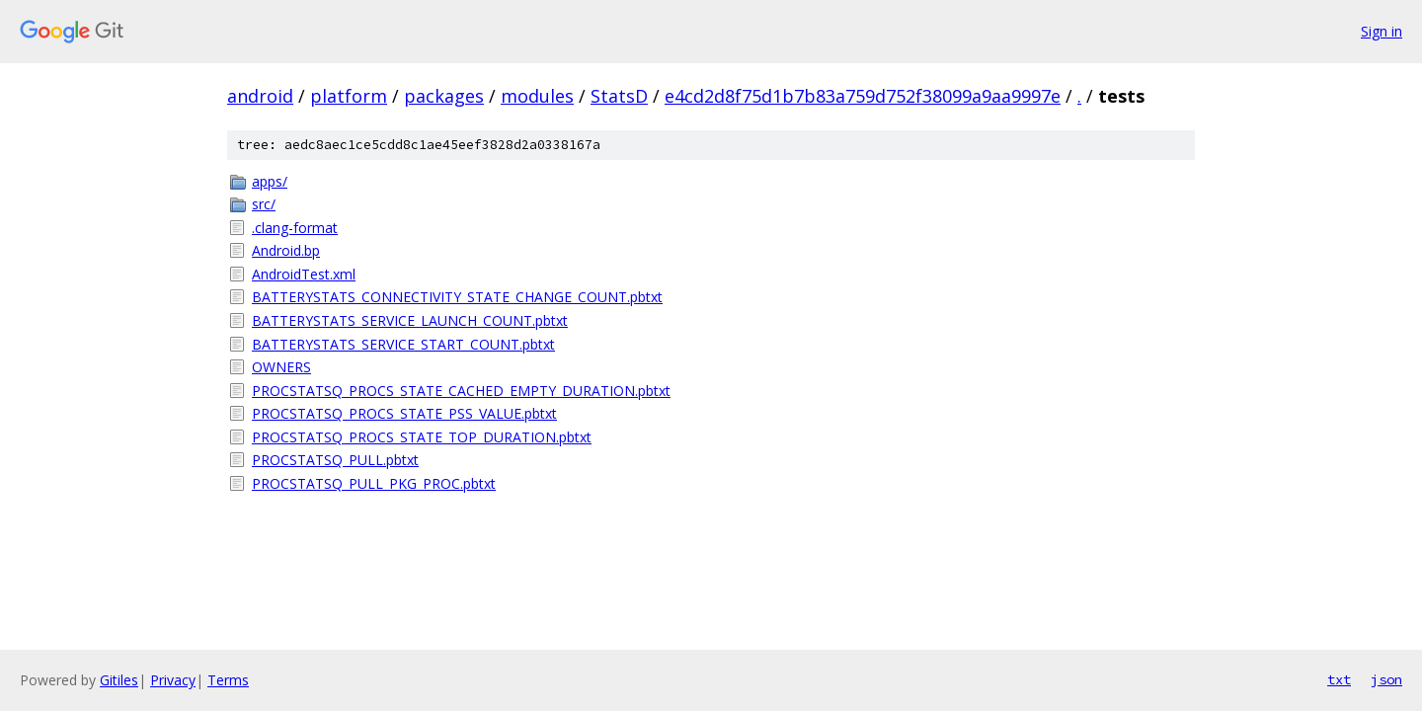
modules (537, 96)
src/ (264, 204)
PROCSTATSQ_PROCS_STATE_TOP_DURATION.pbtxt (422, 437)
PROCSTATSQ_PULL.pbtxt (335, 459)
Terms (228, 680)
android (260, 96)
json (1386, 679)
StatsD (619, 96)
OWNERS (281, 366)
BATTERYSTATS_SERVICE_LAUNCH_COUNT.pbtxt (410, 320)
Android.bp (286, 250)
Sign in (1381, 31)
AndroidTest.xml (304, 274)
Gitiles (119, 680)
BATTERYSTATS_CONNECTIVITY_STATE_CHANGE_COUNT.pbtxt (457, 296)
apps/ (269, 181)
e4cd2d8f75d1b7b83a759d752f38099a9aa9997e (863, 96)
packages (444, 96)
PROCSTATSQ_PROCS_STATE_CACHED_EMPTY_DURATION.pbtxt (461, 390)
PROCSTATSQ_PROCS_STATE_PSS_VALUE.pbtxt (404, 413)
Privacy (173, 680)
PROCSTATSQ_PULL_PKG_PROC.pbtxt (374, 483)
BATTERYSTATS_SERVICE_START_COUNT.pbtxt (403, 344)
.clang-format (295, 227)
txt (1339, 679)
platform (348, 96)
